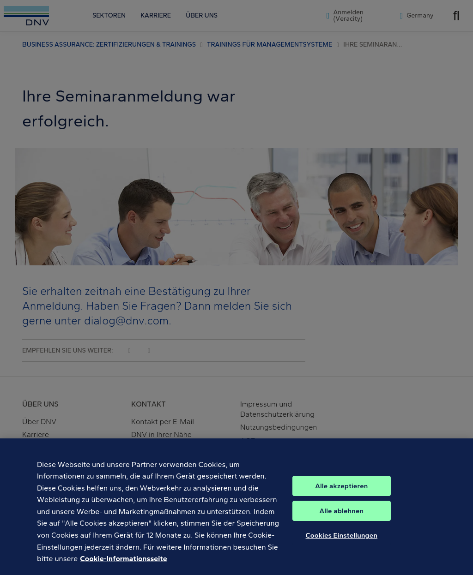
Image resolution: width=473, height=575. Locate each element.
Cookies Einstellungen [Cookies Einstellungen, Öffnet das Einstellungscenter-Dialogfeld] (342, 542)
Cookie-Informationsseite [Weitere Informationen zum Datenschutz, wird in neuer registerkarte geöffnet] (123, 565)
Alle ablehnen (342, 517)
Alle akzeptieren (341, 492)
